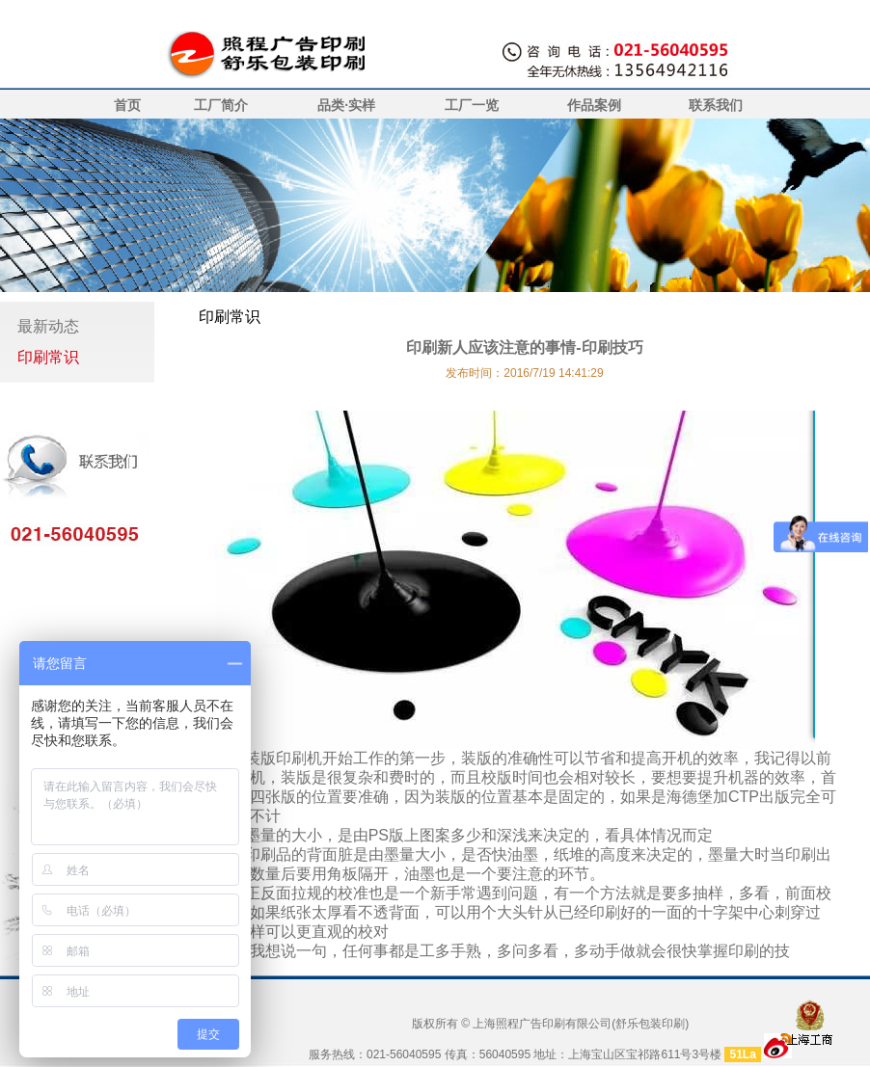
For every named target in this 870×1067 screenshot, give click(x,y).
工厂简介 (221, 105)
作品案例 (594, 105)
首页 (127, 105)
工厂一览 (472, 105)
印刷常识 (48, 357)
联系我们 (716, 105)
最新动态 (48, 326)
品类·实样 (346, 105)
